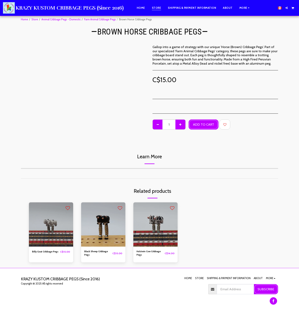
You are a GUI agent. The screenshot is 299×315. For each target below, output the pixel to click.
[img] (51, 224)
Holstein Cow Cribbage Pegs (145, 253)
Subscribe (266, 289)
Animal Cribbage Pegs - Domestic (61, 19)
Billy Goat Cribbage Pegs (44, 253)
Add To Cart (203, 124)
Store (34, 19)
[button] (286, 7)
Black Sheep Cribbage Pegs (97, 253)
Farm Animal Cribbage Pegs (100, 19)
